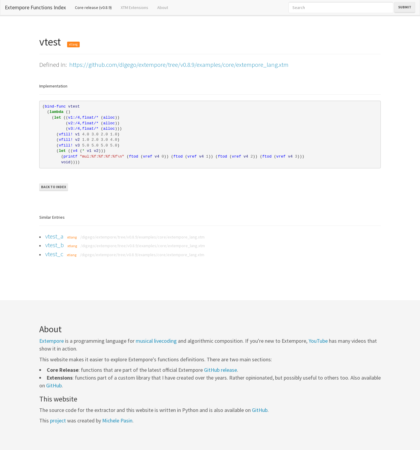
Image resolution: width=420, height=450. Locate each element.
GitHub (54, 385)
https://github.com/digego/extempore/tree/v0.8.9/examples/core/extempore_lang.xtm (178, 65)
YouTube (318, 340)
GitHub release (220, 369)
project (58, 420)
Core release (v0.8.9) (95, 7)
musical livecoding (156, 340)
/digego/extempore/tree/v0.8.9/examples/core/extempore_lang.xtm (142, 237)
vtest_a (54, 236)
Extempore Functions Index (35, 7)
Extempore (51, 340)
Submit (404, 7)
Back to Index (53, 187)
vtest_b (54, 245)
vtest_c (54, 254)
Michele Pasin (117, 420)
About (162, 7)
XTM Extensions (134, 7)
